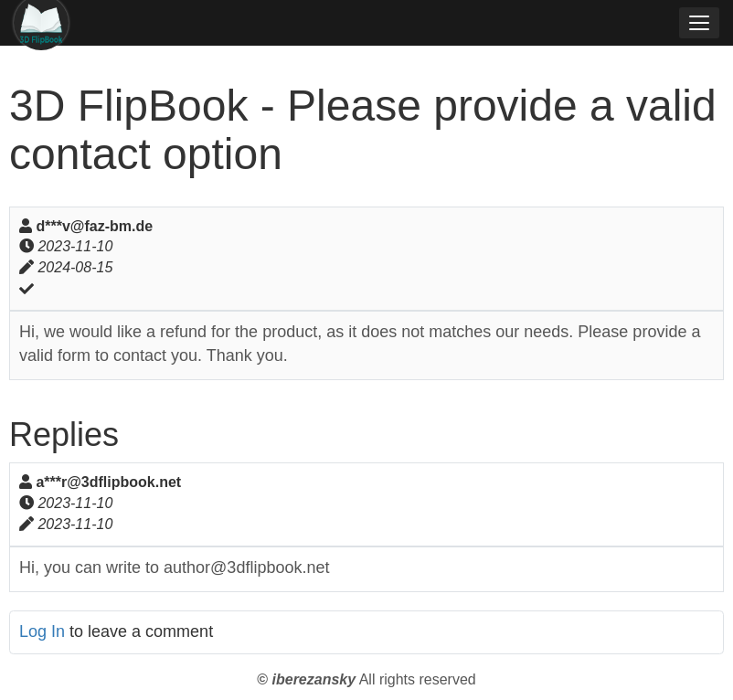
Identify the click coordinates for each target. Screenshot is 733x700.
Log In (42, 631)
